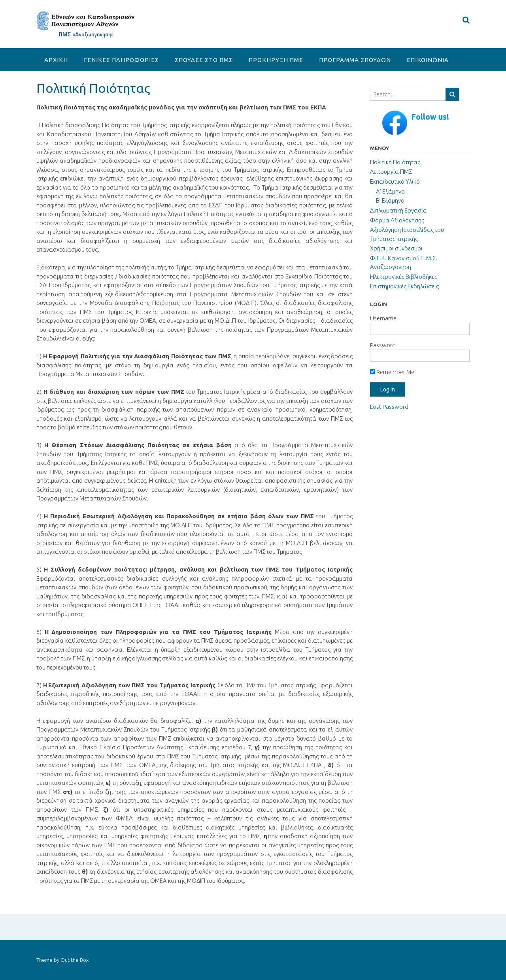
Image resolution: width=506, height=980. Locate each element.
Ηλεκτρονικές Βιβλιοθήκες (403, 276)
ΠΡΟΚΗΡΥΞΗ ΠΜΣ (276, 59)
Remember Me (392, 372)
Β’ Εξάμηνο (390, 200)
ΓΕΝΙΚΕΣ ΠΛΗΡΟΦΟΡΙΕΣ (121, 59)
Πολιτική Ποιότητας (395, 162)
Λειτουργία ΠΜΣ (391, 171)
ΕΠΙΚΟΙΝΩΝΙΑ (428, 59)
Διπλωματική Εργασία (398, 210)
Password (383, 345)
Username (383, 318)
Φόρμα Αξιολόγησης (397, 220)
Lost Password (389, 406)
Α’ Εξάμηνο (390, 191)
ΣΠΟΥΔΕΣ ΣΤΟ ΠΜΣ (204, 59)
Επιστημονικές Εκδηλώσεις (404, 286)
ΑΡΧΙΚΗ (56, 59)
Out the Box (74, 960)
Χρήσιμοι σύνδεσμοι (396, 248)
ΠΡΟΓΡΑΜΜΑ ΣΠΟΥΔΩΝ (355, 59)
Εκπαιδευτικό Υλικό (395, 181)
